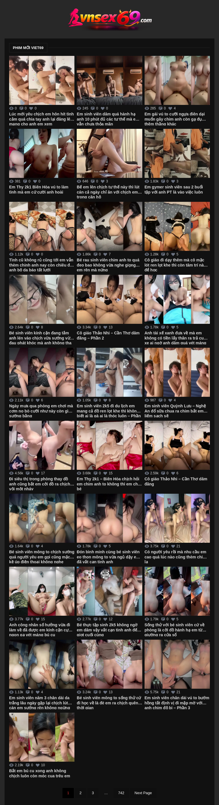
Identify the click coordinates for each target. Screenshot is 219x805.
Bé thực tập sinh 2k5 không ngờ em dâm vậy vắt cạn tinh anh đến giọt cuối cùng (108, 629)
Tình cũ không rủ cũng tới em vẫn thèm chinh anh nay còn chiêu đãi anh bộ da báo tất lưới (41, 264)
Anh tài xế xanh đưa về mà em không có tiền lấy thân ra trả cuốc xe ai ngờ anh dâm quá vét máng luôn (176, 337)
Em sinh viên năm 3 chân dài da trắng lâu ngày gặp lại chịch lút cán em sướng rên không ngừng (39, 702)
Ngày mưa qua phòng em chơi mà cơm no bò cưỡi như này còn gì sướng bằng (41, 410)
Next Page (143, 793)
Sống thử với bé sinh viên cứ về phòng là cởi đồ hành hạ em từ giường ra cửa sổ (174, 629)
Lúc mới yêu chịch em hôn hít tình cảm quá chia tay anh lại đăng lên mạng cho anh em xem (41, 118)
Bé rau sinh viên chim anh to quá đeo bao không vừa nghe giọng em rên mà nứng (108, 264)
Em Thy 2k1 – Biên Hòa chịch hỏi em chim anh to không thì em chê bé (108, 483)
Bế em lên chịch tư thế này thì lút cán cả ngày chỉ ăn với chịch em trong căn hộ (108, 191)
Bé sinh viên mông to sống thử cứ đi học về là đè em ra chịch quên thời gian (109, 702)
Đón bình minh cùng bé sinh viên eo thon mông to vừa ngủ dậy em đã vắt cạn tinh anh (108, 556)
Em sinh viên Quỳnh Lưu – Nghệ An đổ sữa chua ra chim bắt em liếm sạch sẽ (175, 410)
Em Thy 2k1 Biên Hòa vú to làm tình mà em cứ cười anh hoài (38, 189)
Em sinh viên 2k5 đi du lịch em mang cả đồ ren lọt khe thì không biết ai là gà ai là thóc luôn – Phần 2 (109, 410)
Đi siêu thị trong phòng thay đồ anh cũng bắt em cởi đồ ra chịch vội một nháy (39, 483)
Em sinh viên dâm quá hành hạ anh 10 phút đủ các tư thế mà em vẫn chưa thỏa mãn (108, 118)
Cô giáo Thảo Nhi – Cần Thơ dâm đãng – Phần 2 (108, 335)
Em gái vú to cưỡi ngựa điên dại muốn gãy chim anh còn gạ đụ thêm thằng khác (175, 118)
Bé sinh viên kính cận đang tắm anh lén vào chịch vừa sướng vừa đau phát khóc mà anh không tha (40, 337)
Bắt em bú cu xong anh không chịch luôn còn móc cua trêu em (39, 773)
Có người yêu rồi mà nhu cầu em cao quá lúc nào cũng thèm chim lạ (175, 556)
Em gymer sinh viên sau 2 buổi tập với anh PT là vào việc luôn (174, 189)
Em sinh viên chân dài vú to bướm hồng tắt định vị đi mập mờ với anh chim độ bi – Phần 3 (177, 702)
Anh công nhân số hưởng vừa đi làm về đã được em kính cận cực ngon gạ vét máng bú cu (40, 629)
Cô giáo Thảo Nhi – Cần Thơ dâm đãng (176, 481)
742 (121, 793)
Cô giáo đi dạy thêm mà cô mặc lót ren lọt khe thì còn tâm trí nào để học (175, 264)
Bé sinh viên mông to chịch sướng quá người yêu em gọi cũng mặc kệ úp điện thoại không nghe (41, 556)
